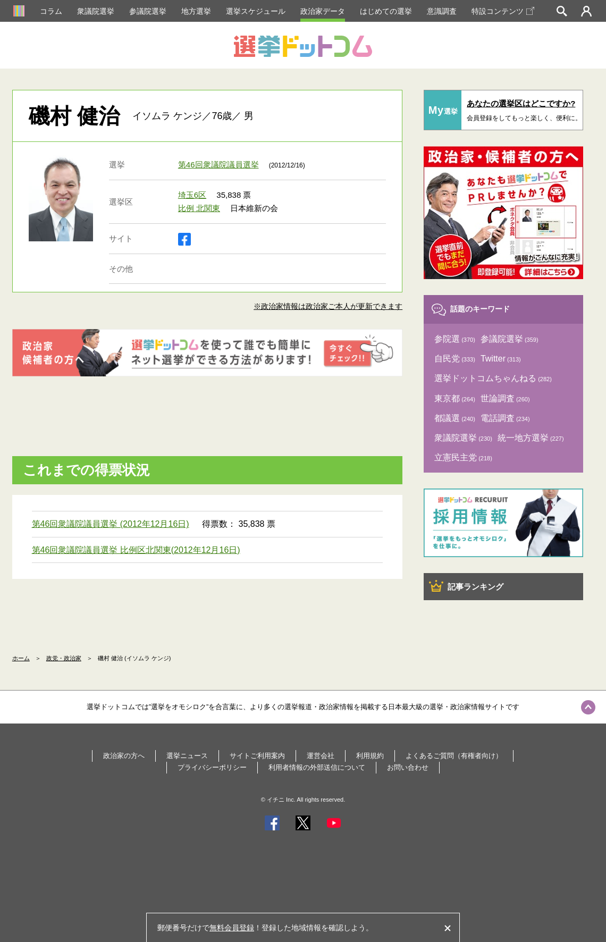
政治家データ (322, 11)
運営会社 (320, 756)
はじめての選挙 (386, 11)
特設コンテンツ (503, 11)
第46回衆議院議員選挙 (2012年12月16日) (110, 523)
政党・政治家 (63, 658)
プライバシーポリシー (212, 767)
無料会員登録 (231, 927)
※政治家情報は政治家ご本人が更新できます (328, 306)
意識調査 (442, 11)
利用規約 (370, 756)
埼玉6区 (192, 194)
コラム (51, 11)
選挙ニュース (187, 756)
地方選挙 (196, 11)
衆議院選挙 (95, 11)
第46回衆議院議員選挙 (218, 164)
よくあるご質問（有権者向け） (454, 756)
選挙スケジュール (255, 11)
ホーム (21, 658)
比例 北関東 (199, 208)
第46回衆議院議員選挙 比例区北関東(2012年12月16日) (136, 549)
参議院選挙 (147, 11)
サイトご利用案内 (257, 756)
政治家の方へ (124, 756)
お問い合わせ (407, 767)
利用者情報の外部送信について (316, 767)
